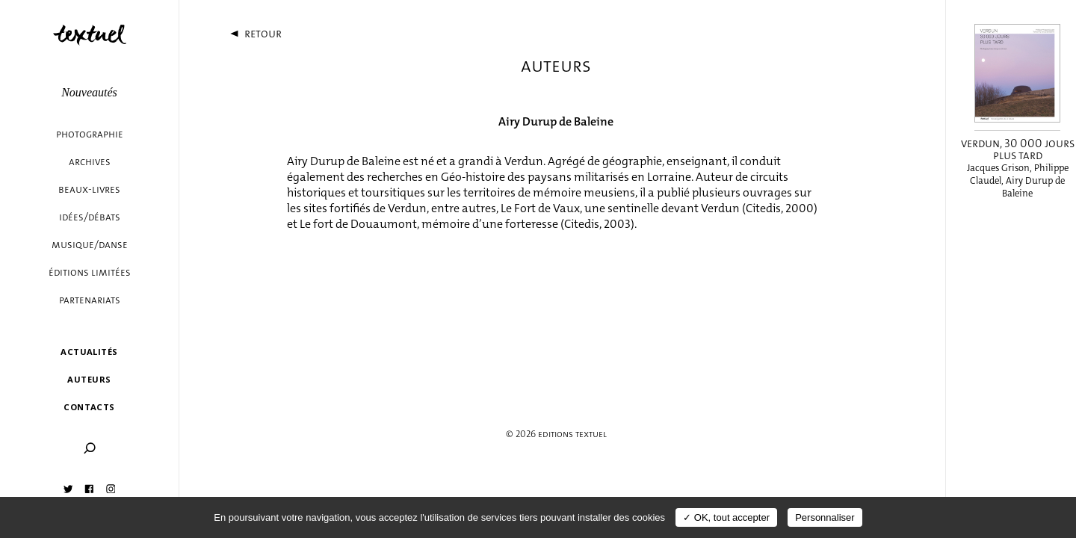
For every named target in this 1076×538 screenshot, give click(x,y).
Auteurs (89, 379)
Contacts (89, 406)
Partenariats (89, 300)
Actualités (89, 351)
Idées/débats (89, 217)
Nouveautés (89, 92)
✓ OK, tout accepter (726, 517)
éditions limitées (90, 272)
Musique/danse (90, 245)
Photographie (89, 134)
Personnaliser (825, 517)
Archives (90, 162)
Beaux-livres (89, 189)
